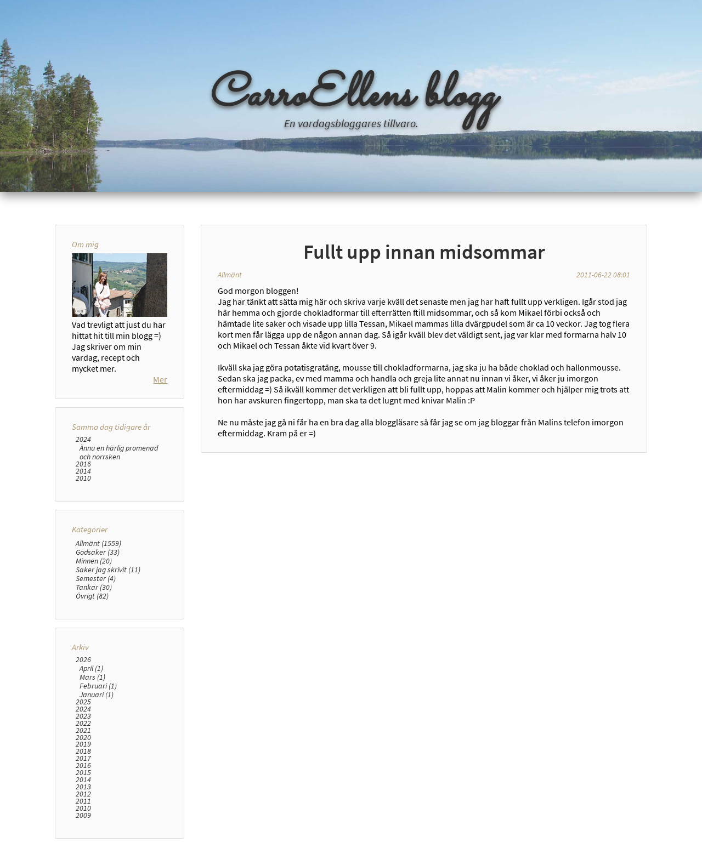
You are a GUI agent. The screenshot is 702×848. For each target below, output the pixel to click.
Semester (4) (96, 578)
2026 (83, 659)
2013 (83, 786)
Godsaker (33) (98, 552)
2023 (83, 716)
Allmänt (230, 275)
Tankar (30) (94, 587)
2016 (83, 464)
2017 (83, 758)
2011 (83, 801)
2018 (83, 751)
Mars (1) (92, 677)
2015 (83, 772)
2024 (83, 439)
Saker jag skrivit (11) (108, 569)
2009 (83, 815)
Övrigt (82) (92, 596)
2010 (83, 478)
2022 (83, 723)
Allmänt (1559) (98, 543)
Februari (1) (98, 686)
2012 (83, 794)
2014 (83, 471)
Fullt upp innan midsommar (424, 251)
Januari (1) (97, 694)
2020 (83, 737)
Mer (160, 379)
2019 (83, 744)
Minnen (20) (94, 561)
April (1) (91, 668)
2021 (83, 730)
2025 (83, 701)
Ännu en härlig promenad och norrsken (119, 452)
